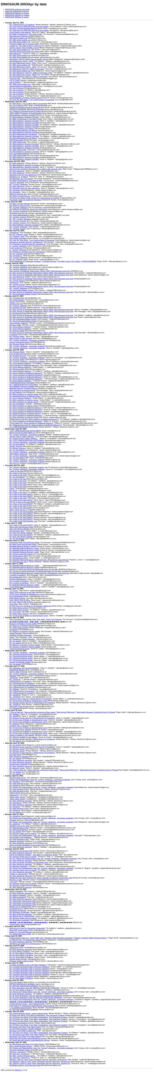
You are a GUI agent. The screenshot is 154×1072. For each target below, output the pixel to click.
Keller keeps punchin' (17, 598)
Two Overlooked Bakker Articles (21, 290)
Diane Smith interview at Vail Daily (22, 592)
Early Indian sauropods (18, 238)
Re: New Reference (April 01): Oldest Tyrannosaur (28, 77)
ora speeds (13, 629)
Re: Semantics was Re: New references (24, 188)
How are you (14, 463)
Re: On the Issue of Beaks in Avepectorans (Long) (28, 701)
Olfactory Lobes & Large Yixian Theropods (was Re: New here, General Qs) (38, 1060)
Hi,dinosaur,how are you (18, 213)
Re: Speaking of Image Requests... (22, 639)
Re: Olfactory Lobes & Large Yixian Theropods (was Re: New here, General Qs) (39, 1061)
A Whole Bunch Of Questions (20, 681)
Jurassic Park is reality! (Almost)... (22, 437)
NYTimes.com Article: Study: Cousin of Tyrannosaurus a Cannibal (34, 198)
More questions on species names (22, 390)
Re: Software (14, 689)
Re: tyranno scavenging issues (21, 554)
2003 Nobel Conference (18, 454)
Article (11, 488)
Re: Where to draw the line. (19, 206)
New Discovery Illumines (18, 36)
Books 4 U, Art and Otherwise (20, 932)
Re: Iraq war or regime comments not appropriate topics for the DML (35, 571)
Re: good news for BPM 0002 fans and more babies (29, 26)
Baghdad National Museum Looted (22, 546)
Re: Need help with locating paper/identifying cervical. (29, 1040)
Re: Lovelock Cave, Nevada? (20, 730)
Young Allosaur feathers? (18, 323)
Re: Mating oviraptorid (17, 895)
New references (15, 53)
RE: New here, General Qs (19, 1058)
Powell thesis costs (16, 924)
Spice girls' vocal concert (18, 706)
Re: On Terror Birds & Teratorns (21, 953)
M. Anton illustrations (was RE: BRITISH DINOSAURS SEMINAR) (34, 988)
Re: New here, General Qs (19, 1054)
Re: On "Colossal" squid (18, 234)
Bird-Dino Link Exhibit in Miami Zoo (22, 1031)
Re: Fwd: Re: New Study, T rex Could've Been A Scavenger (31, 100)
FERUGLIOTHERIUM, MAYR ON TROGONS (26, 109)
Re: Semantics (15, 190)
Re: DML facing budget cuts (19, 40)
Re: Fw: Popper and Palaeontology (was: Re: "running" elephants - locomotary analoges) (43, 859)
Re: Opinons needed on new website (23, 737)
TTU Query (13, 591)
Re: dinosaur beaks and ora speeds (22, 833)
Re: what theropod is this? (19, 783)
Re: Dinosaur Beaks (17, 344)
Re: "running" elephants (18, 265)
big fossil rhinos (15, 755)
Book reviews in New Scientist (20, 338)
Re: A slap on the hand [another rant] (23, 512)
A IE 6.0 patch (14, 80)
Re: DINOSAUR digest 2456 (20, 934)
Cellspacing (13, 947)
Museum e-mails (15, 880)
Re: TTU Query (15, 612)
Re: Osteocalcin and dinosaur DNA (22, 901)
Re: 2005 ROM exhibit (17, 142)
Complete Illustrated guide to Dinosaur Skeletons (28, 965)
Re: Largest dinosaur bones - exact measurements (28, 1013)
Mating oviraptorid (16, 891)
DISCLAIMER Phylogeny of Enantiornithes (25, 113)
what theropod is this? (17, 778)
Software (12, 676)
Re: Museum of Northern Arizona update (24, 626)
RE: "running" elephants (18, 184)
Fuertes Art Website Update (19, 662)
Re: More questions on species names (23, 394)
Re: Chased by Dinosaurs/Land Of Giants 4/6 (26, 111)
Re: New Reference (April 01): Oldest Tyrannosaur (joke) (30, 73)
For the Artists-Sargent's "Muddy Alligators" (25, 1029)
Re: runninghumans (16, 277)
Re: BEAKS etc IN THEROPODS (21, 916)
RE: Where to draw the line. (19, 196)
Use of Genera (15, 82)
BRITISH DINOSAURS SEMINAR (22, 984)
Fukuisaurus (14, 283)
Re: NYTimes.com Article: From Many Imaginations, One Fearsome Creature (38, 1017)
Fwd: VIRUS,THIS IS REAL (19, 600)
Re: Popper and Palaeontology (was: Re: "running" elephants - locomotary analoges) (41, 787)
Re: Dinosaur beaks (16, 331)
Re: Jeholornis (14, 782)
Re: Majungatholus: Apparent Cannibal (24, 117)
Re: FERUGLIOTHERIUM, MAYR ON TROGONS (28, 209)
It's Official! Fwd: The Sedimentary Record (25, 940)
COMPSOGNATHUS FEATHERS (22, 383)
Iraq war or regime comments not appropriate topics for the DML (33, 569)
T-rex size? (13, 882)
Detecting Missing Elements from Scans (24, 52)
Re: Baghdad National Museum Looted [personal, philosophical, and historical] (39, 560)
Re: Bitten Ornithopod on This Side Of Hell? (25, 34)
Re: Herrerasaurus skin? (18, 556)
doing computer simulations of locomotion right (27, 845)
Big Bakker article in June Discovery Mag (25, 1065)
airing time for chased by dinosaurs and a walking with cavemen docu (35, 169)
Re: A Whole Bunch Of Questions (22, 25)
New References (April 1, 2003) (21, 61)
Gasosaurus (14, 795)
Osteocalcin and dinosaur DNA (21, 851)
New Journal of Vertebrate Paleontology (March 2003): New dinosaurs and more (39, 271)
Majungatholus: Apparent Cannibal (22, 115)
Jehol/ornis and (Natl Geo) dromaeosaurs (25, 944)
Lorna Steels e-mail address (20, 32)
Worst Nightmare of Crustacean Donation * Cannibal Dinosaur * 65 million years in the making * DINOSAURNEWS (52, 261)
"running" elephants (16, 182)
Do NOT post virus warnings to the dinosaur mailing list (30, 606)
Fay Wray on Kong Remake (19, 204)
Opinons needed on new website (21, 735)
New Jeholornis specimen (19, 756)
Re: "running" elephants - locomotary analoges (27, 358)
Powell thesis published (18, 764)
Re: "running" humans (17, 217)
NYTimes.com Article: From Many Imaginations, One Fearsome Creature (36, 1015)
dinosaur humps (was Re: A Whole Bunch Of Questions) (30, 699)
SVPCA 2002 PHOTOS (18, 672)
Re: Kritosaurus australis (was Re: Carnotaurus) (27, 244)
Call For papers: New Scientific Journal (24, 48)
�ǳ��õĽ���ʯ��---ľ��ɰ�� (23, 622)
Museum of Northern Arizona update (23, 624)
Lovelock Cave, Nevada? (18, 726)
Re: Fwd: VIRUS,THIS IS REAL (21, 602)
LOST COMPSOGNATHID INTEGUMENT (25, 431)
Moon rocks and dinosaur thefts (21, 527)
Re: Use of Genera (16, 88)
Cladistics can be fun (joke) (19, 826)
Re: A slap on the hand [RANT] (21, 494)
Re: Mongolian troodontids (19, 912)
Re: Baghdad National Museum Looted (24, 548)
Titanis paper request (17, 797)
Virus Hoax (13, 604)
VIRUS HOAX (14, 793)
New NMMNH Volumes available (21, 386)
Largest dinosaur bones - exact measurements (27, 1004)
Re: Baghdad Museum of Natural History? (25, 396)
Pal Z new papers (16, 982)
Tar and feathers (15, 392)
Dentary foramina (16, 446)
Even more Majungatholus (19, 154)
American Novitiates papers (19, 1050)
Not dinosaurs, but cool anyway (21, 179)
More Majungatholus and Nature (21, 129)
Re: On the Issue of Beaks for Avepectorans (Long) (28, 616)
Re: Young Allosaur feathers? (20, 327)
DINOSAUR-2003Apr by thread (17, 13)
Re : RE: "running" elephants (20, 219)
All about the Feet (16, 304)
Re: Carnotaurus (15, 256)
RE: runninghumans (16, 300)
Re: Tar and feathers (17, 404)
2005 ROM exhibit (16, 140)
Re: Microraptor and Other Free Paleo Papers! (26, 1035)
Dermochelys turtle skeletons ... (21, 837)
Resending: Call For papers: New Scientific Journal (28, 59)
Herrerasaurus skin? (17, 531)
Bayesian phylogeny (17, 841)
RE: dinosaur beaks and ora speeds (23, 857)
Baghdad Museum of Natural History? (23, 388)
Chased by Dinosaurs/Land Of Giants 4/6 (25, 107)
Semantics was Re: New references (22, 175)
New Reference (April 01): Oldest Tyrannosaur (26, 69)
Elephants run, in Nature (18, 177)
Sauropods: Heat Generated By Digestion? (25, 200)
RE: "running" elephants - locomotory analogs (26, 674)
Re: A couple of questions (19, 581)
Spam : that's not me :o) (18, 510)
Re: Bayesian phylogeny (18, 866)
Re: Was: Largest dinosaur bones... (22, 1056)
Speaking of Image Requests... (21, 635)
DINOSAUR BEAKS (17, 670)
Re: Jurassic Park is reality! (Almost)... (23, 438)
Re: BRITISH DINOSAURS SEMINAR (23, 986)
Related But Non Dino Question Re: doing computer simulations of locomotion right (40, 878)
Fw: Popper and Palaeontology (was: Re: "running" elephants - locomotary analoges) (41, 835)
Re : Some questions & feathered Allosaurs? (26, 375)
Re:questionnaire (15, 577)
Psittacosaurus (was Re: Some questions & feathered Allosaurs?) (34, 419)
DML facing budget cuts (18, 38)
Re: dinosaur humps (17, 749)
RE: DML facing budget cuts (20, 84)
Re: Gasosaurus (15, 803)
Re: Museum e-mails (17, 885)
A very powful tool (16, 248)
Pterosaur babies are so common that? (24, 44)
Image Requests (15, 633)
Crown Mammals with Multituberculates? (24, 587)
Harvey (12, 302)
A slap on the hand (16, 471)
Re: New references (16, 163)
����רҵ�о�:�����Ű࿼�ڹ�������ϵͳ (28, 922)
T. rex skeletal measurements (20, 1008)
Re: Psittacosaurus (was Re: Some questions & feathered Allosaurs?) (35, 425)
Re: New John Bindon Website (21, 533)
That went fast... (15, 78)
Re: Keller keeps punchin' (19, 608)
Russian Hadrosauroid (17, 579)
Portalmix (13, 820)
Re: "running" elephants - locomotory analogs (26, 467)
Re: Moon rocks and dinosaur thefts (22, 544)
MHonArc (18, 1070)
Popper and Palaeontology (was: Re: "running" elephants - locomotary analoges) (39, 780)
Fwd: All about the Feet (18, 354)
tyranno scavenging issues (19, 342)
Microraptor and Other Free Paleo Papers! (25, 1027)
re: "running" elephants (18, 246)
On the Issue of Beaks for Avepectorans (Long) (27, 594)
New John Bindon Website (19, 529)
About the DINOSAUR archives (17, 11)
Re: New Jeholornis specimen (20, 760)
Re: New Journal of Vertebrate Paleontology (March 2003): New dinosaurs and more (41, 273)
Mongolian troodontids (17, 910)
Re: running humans (17, 281)
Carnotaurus (14, 232)
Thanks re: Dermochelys (18, 874)
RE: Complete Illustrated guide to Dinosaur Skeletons (29, 973)
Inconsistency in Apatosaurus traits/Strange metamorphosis (31, 1006)
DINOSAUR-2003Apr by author (17, 17)
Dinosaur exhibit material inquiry (21, 961)
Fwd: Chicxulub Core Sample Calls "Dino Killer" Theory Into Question (35, 619)
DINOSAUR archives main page (17, 9)
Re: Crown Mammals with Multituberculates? (26, 685)
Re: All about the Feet (17, 308)
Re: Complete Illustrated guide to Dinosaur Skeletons (29, 967)
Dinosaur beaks (15, 325)
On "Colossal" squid (16, 236)
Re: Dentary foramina (17, 448)
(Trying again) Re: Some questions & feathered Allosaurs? (31, 423)
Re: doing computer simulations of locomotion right (28, 862)
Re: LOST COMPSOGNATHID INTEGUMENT (26, 440)
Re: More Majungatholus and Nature (23, 130)
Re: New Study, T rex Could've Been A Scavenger (28, 103)
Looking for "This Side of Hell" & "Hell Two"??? (27, 46)
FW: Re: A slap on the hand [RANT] (22, 502)
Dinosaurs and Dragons (18, 1023)
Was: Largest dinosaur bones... (21, 1046)
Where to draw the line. (18, 194)
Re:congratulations (16, 596)
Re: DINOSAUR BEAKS (18, 830)
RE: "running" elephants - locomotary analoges (27, 340)
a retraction (13, 334)
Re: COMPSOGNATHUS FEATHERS (23, 385)
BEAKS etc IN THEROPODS (20, 907)
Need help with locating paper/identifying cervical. (28, 1038)
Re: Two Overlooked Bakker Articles (23, 294)
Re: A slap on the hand (18, 473)
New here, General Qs (17, 1052)
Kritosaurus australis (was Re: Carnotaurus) (26, 242)
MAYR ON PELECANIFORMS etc (22, 433)
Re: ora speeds (15, 641)
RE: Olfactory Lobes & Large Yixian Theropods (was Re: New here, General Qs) (39, 1063)
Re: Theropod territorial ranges (21, 654)
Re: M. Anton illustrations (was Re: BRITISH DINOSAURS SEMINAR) (35, 996)
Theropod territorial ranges (19, 649)
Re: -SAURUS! (15, 679)
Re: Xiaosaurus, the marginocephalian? (24, 668)
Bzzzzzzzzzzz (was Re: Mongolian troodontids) (27, 928)
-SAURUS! (13, 678)
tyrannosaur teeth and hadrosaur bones (24, 542)
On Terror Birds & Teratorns (19, 951)
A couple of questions (17, 575)
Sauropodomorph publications (20, 86)
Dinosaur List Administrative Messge (23, 28)
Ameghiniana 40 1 (16, 909)
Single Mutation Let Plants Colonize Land (25, 98)
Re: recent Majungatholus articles (22, 215)
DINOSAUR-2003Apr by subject (17, 15)
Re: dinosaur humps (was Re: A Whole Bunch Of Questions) (32, 703)
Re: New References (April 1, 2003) (22, 63)
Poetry (11, 637)
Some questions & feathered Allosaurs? (24, 365)
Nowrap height (14, 959)
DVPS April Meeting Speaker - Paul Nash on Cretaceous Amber (33, 855)
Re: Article (13, 490)
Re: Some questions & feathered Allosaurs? (26, 373)
